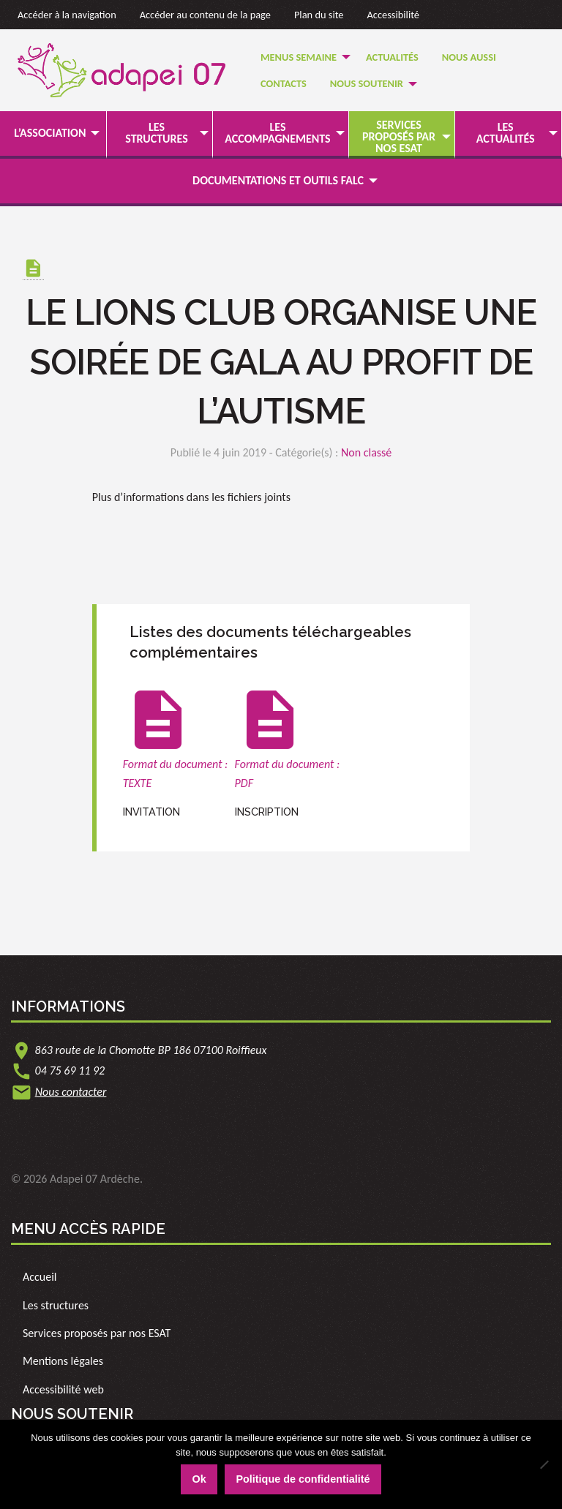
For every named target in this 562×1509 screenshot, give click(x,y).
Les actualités (505, 133)
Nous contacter (71, 1092)
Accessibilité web (63, 1389)
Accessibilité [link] (393, 14)
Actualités (392, 57)
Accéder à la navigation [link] (67, 14)
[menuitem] (301, 56)
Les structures (156, 133)
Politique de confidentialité (303, 1479)
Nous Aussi (469, 57)
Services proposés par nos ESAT (398, 136)
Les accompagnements (277, 133)
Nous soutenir (366, 83)
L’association (50, 133)
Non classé (366, 452)
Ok (199, 1479)
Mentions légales (63, 1361)
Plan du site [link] (319, 14)
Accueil (40, 1277)
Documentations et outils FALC (278, 180)
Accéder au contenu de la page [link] (205, 14)
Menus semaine (299, 57)
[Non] (543, 1464)
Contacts (284, 83)
